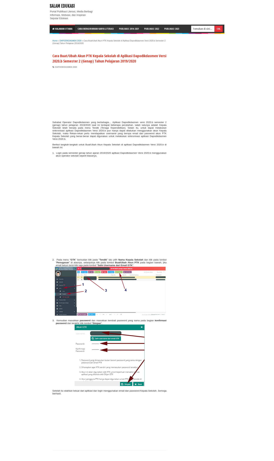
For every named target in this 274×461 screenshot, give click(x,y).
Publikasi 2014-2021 (129, 28)
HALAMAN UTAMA (62, 28)
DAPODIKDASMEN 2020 (66, 67)
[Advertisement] (109, 94)
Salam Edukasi (62, 6)
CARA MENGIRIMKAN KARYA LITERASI (96, 28)
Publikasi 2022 (151, 28)
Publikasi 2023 (171, 28)
